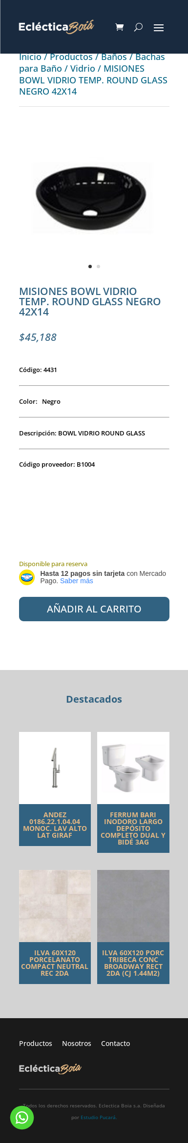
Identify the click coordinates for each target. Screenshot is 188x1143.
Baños (114, 56)
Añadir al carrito (94, 608)
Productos (71, 56)
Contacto (115, 1043)
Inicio (30, 56)
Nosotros (81, 1043)
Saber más (76, 581)
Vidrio (82, 68)
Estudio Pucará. (99, 1117)
